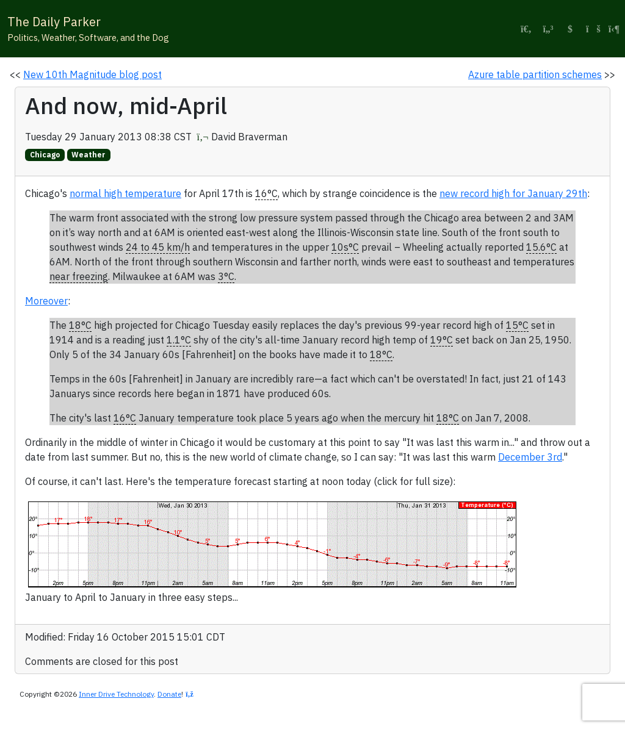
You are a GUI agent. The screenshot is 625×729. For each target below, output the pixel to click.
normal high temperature (125, 193)
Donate (169, 693)
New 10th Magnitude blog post (92, 74)
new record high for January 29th (513, 193)
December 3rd (530, 457)
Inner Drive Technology (116, 693)
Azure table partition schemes (535, 74)
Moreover (46, 301)
